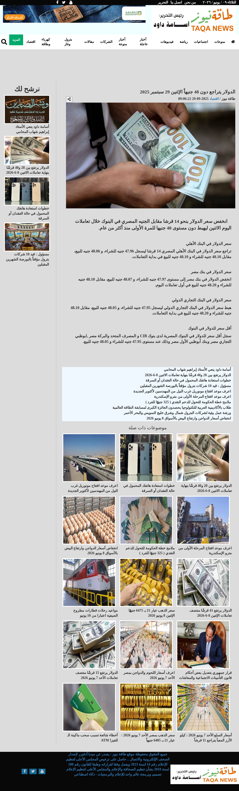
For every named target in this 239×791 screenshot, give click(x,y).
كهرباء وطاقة (46, 42)
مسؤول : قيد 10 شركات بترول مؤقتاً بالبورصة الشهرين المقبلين (185, 386)
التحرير (163, 2)
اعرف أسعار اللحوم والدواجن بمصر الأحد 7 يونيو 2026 (149, 675)
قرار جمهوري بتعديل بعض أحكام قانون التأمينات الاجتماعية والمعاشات (205, 675)
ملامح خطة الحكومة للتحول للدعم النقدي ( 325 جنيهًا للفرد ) (188, 402)
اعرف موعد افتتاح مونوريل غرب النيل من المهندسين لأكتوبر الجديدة (182, 391)
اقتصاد (30, 42)
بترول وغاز (68, 42)
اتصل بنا (176, 2)
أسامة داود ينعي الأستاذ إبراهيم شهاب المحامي (197, 370)
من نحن (190, 2)
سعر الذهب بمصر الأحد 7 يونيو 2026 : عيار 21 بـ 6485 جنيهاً (148, 737)
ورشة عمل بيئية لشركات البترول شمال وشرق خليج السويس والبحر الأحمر (177, 413)
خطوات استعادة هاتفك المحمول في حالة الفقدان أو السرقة (188, 380)
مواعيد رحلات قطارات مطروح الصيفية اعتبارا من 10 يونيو (95, 612)
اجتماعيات (201, 42)
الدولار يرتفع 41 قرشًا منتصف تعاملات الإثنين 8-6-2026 (210, 612)
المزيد (16, 39)
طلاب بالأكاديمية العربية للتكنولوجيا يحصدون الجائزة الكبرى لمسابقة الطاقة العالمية (171, 408)
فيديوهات (166, 42)
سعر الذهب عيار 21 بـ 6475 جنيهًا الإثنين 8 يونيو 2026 (152, 612)
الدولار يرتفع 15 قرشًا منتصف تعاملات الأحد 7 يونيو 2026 (96, 675)
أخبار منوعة (123, 42)
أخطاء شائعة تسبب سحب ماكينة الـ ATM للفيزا (92, 737)
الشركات (106, 42)
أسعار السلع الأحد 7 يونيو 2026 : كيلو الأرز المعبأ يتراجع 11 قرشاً (206, 737)
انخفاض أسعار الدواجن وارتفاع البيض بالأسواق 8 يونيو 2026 (189, 418)
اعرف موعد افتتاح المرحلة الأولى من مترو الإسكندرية (192, 397)
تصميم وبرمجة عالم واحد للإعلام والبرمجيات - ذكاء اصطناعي (117, 774)
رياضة (184, 42)
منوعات (219, 42)
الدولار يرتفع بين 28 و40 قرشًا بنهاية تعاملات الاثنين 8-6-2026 (188, 375)
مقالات (89, 42)
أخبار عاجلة (144, 42)
